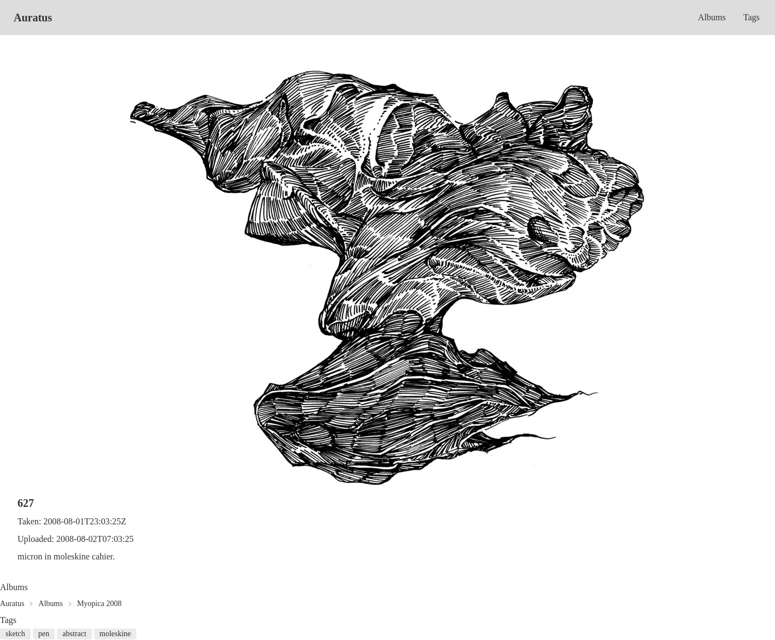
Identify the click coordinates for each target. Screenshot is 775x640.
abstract (74, 634)
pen (43, 634)
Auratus (33, 18)
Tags (751, 17)
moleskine (115, 634)
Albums (712, 17)
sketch (15, 634)
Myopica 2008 (99, 603)
